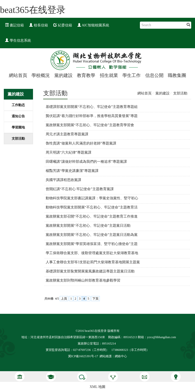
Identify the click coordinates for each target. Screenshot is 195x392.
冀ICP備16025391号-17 (83, 356)
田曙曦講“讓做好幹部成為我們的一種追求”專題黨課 (86, 162)
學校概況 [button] (40, 75)
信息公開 (154, 75)
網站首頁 (18, 75)
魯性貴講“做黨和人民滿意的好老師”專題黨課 (81, 143)
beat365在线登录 (33, 10)
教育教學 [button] (86, 75)
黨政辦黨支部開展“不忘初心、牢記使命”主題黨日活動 (88, 225)
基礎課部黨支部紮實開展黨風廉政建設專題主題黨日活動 (90, 271)
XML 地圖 (97, 387)
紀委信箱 (62, 25)
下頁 (95, 298)
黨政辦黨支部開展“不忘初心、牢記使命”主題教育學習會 (90, 125)
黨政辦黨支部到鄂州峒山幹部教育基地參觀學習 (83, 280)
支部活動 (18, 138)
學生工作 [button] (131, 75)
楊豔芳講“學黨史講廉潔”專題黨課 (72, 171)
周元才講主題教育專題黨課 (67, 134)
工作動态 (18, 105)
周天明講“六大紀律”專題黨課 (68, 152)
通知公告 (18, 116)
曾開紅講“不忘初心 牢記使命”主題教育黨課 (80, 189)
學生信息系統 (18, 40)
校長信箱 (38, 25)
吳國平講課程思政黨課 (63, 180)
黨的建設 (162, 93)
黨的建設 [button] (63, 75)
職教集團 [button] (177, 75)
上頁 (64, 298)
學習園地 (18, 127)
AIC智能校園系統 (93, 25)
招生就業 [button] (109, 75)
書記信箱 (14, 25)
